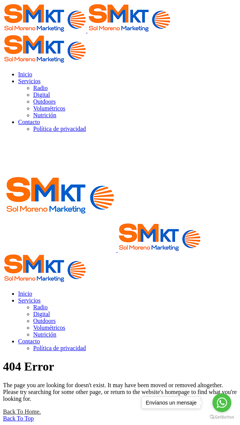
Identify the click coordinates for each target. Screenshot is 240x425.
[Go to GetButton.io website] (222, 417)
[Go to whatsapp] (221, 402)
